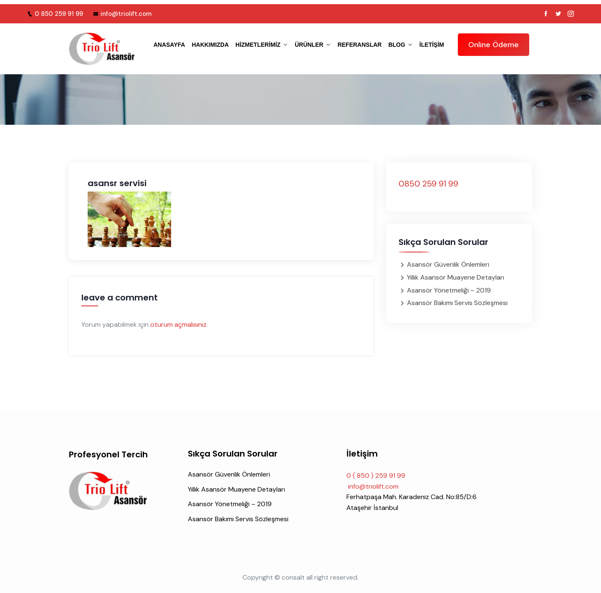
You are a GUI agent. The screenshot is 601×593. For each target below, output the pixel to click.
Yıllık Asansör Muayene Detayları (455, 277)
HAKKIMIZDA (210, 44)
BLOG (396, 44)
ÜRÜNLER (309, 44)
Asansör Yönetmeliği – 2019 (449, 290)
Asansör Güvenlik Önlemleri (448, 264)
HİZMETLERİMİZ (257, 44)
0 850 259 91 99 (55, 14)
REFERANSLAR (360, 44)
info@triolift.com (122, 14)
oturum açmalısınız (178, 324)
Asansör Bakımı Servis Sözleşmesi (457, 302)
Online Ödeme (493, 45)
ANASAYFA (169, 44)
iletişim (431, 44)
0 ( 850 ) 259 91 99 (375, 475)
